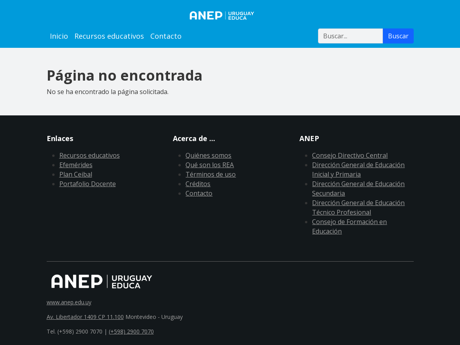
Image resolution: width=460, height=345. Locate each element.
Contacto (166, 36)
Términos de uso (211, 174)
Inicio (59, 36)
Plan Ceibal (75, 174)
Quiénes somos (208, 155)
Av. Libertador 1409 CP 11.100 (85, 316)
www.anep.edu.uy (69, 302)
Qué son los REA (210, 164)
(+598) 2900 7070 (131, 331)
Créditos (198, 183)
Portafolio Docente (87, 183)
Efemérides (76, 164)
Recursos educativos (109, 36)
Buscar (398, 36)
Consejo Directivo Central (350, 155)
